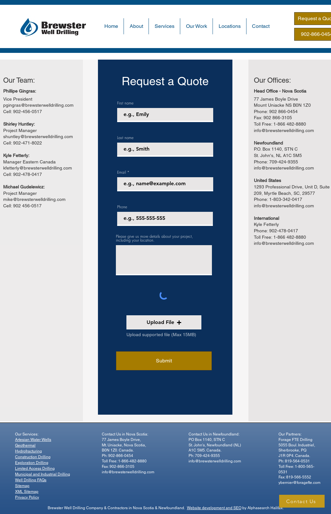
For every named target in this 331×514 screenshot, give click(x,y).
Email (121, 172)
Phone (122, 207)
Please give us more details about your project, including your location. (154, 238)
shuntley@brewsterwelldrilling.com (38, 136)
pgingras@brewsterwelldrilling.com (38, 105)
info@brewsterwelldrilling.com (284, 130)
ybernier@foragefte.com (299, 482)
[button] (136, 26)
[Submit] (164, 360)
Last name (125, 138)
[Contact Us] (302, 501)
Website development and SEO (214, 508)
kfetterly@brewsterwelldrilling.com (37, 167)
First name (125, 103)
